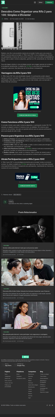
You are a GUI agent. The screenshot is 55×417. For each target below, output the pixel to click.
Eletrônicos (31, 374)
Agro (29, 397)
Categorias (7, 376)
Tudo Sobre (43, 376)
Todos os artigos (44, 374)
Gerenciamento (44, 378)
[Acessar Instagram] (52, 405)
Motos (30, 380)
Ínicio (6, 374)
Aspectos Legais (44, 392)
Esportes (30, 376)
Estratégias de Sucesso (43, 389)
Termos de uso (9, 382)
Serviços (30, 382)
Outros (30, 389)
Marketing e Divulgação (43, 381)
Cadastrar (19, 376)
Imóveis (30, 395)
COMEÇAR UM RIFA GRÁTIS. (27, 185)
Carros (30, 378)
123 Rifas (29, 66)
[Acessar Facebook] (47, 405)
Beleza (30, 393)
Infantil (30, 391)
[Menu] (35, 2)
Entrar (18, 374)
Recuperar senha (21, 378)
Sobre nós (7, 378)
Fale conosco (8, 380)
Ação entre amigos (33, 385)
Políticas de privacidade (8, 385)
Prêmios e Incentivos (42, 385)
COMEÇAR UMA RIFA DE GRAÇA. (27, 115)
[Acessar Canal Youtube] (49, 405)
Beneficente (31, 387)
